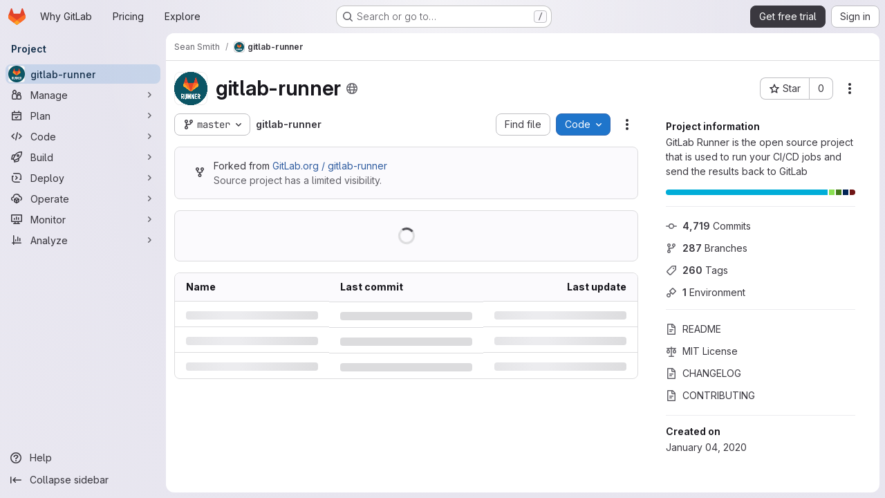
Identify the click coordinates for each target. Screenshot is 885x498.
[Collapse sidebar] (83, 480)
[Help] (83, 458)
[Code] (83, 136)
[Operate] (83, 198)
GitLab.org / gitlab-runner (329, 166)
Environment (705, 292)
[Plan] (83, 115)
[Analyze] (83, 240)
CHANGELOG (703, 373)
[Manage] (83, 94)
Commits (708, 226)
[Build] (83, 157)
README (693, 329)
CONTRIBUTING (710, 395)
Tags (697, 270)
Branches (706, 248)
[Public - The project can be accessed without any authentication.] (351, 88)
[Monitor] (83, 219)
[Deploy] (83, 177)
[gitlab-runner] (83, 74)
